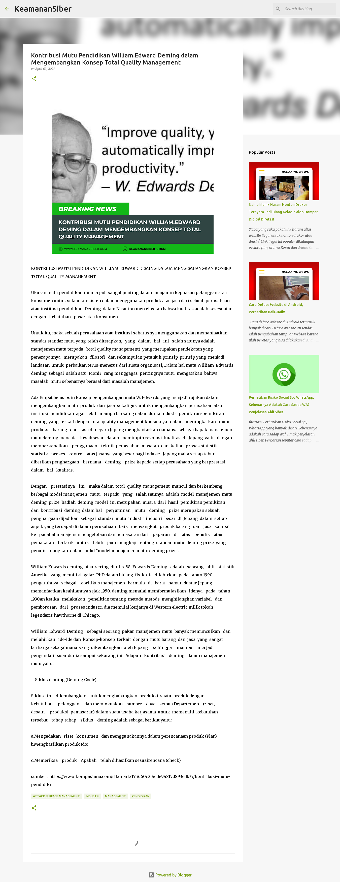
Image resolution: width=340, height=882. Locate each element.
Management (115, 796)
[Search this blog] (309, 9)
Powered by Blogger (170, 875)
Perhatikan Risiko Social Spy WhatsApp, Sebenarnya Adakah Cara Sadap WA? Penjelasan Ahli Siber (281, 404)
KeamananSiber (43, 8)
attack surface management (56, 796)
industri (92, 796)
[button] (34, 79)
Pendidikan (140, 796)
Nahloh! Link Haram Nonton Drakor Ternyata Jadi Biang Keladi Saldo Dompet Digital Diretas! (283, 212)
